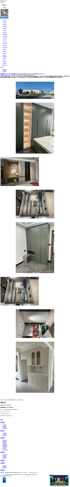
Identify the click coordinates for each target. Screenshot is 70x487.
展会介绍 (4, 7)
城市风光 (4, 53)
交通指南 (4, 51)
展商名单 (4, 58)
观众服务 (4, 45)
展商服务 (4, 24)
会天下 (10, 475)
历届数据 (4, 63)
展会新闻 (4, 69)
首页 (4, 4)
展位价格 (4, 30)
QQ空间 (5, 399)
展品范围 (4, 28)
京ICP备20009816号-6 (8, 474)
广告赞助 (4, 38)
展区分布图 (5, 43)
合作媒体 (4, 22)
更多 (22, 399)
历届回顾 (4, 56)
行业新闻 (4, 20)
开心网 (19, 399)
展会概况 (4, 5)
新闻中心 (2, 430)
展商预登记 (5, 26)
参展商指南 (5, 34)
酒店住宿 (4, 49)
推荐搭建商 (5, 36)
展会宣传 (4, 32)
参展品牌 (4, 427)
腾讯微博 (13, 399)
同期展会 (4, 55)
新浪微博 (9, 399)
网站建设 (2, 475)
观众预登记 (5, 47)
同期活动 (4, 428)
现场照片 (4, 466)
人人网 (16, 399)
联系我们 (4, 65)
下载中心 (4, 448)
